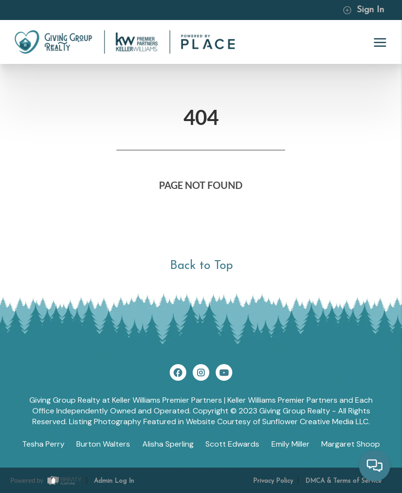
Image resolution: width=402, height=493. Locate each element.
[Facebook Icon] (178, 372)
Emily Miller (290, 444)
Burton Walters (103, 444)
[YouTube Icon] (224, 372)
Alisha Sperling (168, 444)
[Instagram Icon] (201, 372)
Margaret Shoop (350, 444)
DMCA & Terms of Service (343, 481)
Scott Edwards (232, 444)
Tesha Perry (43, 444)
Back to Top (201, 266)
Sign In (363, 10)
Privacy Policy (273, 481)
